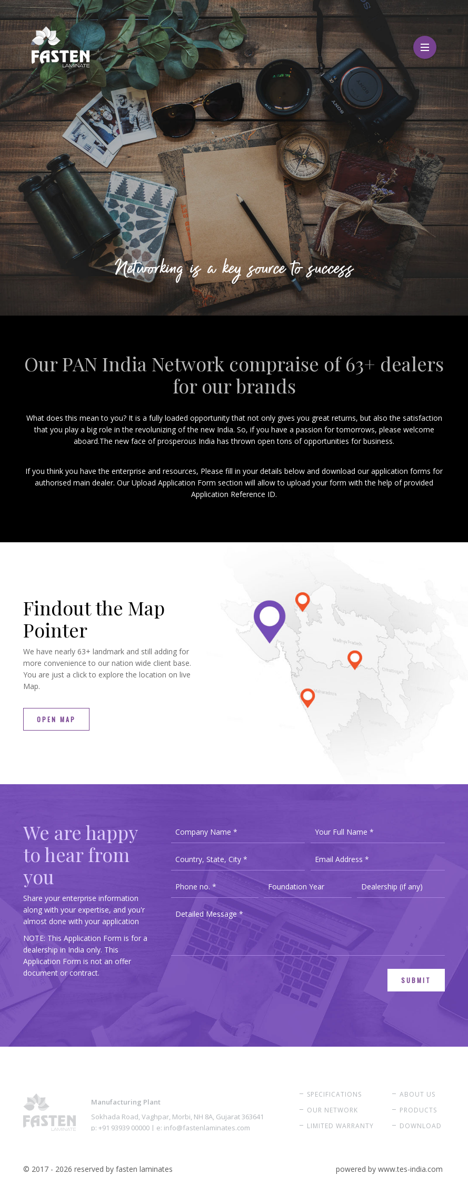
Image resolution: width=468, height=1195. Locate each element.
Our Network (332, 1110)
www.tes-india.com (410, 1169)
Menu (424, 42)
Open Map (56, 719)
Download (421, 1125)
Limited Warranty (340, 1125)
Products (418, 1110)
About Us (417, 1094)
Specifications (334, 1094)
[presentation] (251, 989)
